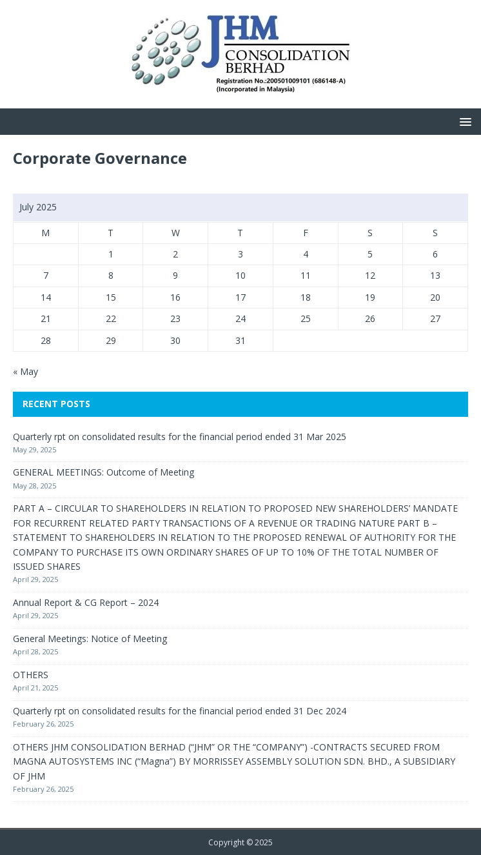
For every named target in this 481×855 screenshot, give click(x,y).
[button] (463, 121)
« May (25, 371)
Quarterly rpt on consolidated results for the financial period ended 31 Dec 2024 (179, 711)
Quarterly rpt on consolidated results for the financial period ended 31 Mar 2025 (179, 436)
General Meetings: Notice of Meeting (90, 638)
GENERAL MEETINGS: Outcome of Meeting (103, 472)
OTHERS (30, 675)
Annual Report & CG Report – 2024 (86, 602)
